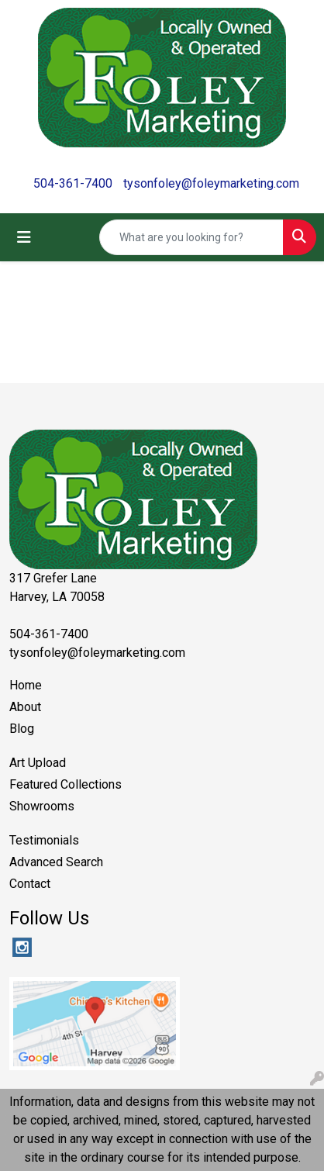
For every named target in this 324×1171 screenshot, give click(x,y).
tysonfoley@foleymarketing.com (211, 183)
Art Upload (37, 762)
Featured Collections (65, 784)
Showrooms (41, 806)
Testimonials (44, 840)
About (25, 706)
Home (25, 685)
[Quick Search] (191, 237)
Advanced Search (56, 862)
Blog (21, 728)
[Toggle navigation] (24, 237)
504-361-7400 (72, 183)
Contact (29, 883)
